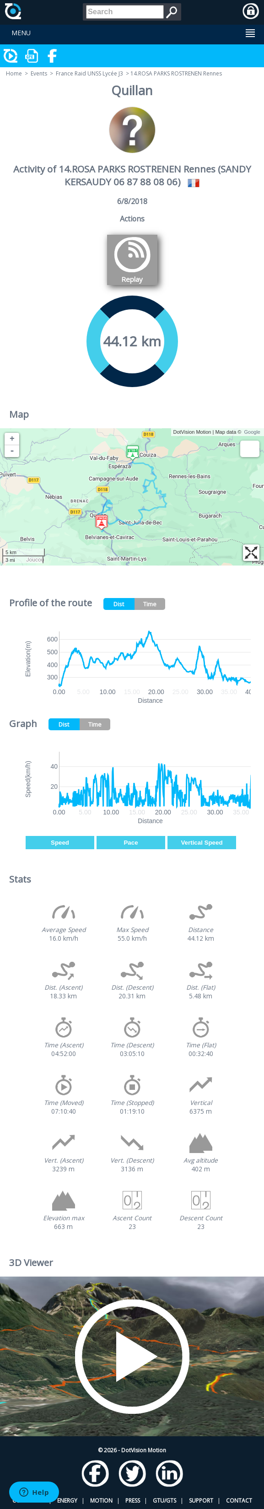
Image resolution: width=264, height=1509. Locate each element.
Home (14, 73)
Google (252, 432)
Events (39, 73)
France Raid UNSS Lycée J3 (89, 73)
